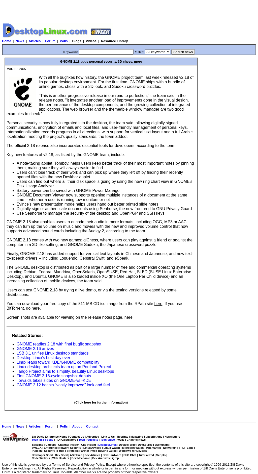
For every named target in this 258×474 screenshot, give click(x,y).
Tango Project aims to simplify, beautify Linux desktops (65, 371)
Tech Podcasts (88, 439)
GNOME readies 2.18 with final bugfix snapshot (59, 344)
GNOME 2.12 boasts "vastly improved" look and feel (63, 385)
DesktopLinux (107, 444)
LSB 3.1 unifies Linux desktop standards (53, 353)
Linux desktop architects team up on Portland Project (64, 367)
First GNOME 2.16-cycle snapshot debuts (54, 376)
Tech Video (107, 439)
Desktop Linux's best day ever (43, 358)
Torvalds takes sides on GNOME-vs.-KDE (54, 380)
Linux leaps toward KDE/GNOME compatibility (58, 362)
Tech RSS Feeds (42, 439)
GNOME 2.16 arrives (35, 348)
